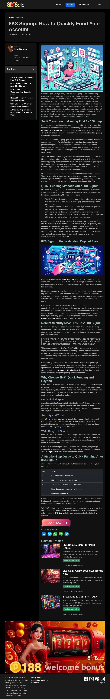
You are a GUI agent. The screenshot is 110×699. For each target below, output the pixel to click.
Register (70, 4)
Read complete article (71, 560)
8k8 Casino (98, 5)
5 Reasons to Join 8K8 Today (80, 596)
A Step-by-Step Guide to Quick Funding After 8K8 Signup (21, 112)
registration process (50, 130)
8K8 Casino (60, 513)
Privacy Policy (36, 677)
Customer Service (49, 318)
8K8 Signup (69, 279)
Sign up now (53, 452)
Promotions (84, 5)
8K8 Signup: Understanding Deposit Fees (20, 92)
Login (58, 5)
